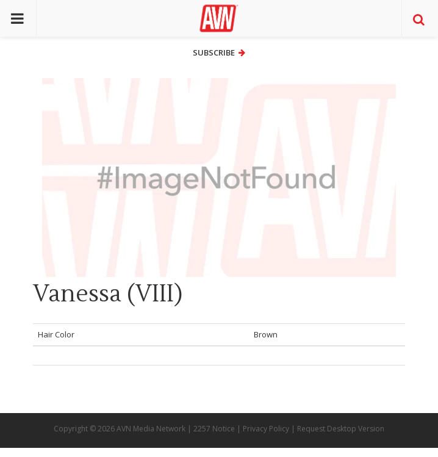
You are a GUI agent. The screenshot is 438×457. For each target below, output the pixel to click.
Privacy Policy (266, 428)
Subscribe (219, 52)
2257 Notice (214, 428)
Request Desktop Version (340, 428)
